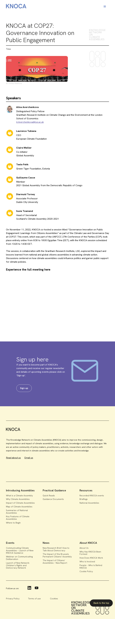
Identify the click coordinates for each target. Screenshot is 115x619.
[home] (16, 6)
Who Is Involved (87, 561)
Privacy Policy (12, 598)
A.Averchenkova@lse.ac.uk (30, 122)
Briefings (84, 499)
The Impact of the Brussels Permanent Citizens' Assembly (57, 555)
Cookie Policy (86, 571)
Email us (28, 457)
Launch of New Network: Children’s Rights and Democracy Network (17, 565)
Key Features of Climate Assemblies (17, 517)
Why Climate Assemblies (18, 499)
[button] (105, 6)
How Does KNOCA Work (91, 557)
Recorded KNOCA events (92, 495)
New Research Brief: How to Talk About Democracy (56, 549)
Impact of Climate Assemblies (20, 503)
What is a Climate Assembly (19, 495)
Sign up (24, 388)
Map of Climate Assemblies (19, 506)
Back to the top (101, 603)
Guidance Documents (53, 499)
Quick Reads (49, 495)
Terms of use (34, 598)
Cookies (54, 598)
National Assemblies (89, 503)
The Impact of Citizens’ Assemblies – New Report (55, 561)
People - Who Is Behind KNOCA (91, 566)
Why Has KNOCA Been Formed (90, 553)
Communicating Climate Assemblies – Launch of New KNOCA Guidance (19, 550)
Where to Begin (13, 522)
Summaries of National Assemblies (17, 511)
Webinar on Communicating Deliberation (19, 557)
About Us (84, 548)
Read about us (13, 457)
